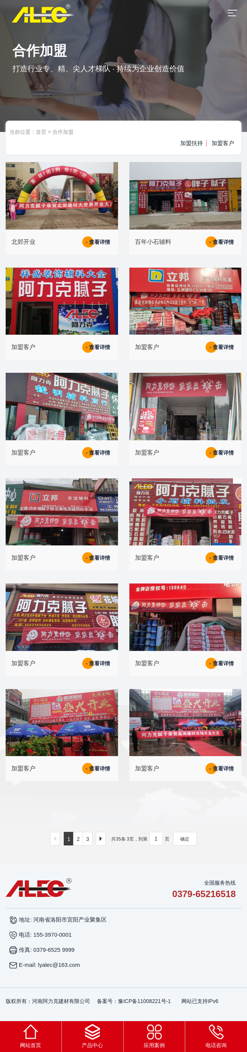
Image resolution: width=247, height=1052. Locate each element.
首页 (41, 132)
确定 (184, 839)
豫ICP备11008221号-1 (144, 1001)
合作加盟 (63, 132)
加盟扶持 (190, 143)
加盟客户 (222, 143)
